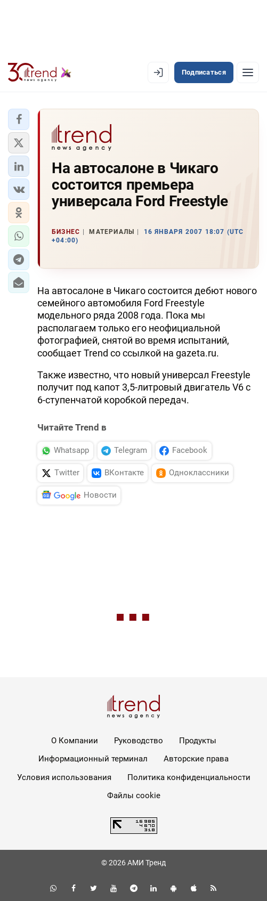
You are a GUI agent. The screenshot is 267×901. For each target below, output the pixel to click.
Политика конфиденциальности (188, 777)
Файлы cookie (133, 795)
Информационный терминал (93, 759)
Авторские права (196, 759)
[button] (19, 119)
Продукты (197, 740)
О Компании (74, 740)
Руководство (138, 740)
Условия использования (64, 777)
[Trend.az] (39, 72)
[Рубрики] (248, 72)
